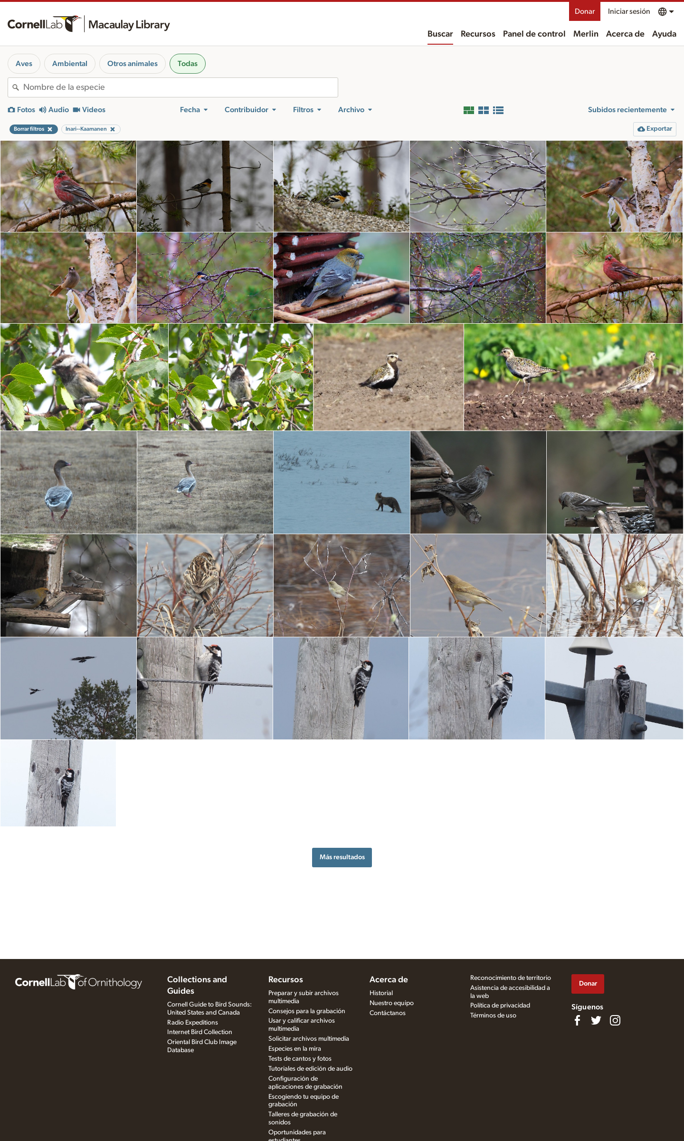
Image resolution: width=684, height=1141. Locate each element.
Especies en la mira (294, 1048)
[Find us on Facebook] (577, 1020)
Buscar (440, 34)
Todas (188, 63)
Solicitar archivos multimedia (308, 1039)
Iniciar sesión (629, 11)
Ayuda (664, 34)
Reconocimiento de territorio (510, 978)
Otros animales (132, 63)
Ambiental (69, 63)
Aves (24, 63)
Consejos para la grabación (306, 1011)
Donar (585, 11)
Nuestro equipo (392, 1003)
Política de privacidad (500, 1005)
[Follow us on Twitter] (596, 1020)
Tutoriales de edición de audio (310, 1068)
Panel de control (534, 34)
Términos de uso (493, 1015)
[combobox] (180, 87)
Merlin (585, 34)
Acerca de (625, 34)
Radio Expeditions (192, 1022)
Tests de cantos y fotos (300, 1058)
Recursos (478, 34)
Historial (381, 993)
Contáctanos (388, 1013)
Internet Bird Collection (199, 1032)
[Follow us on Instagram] (615, 1020)
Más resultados (342, 857)
